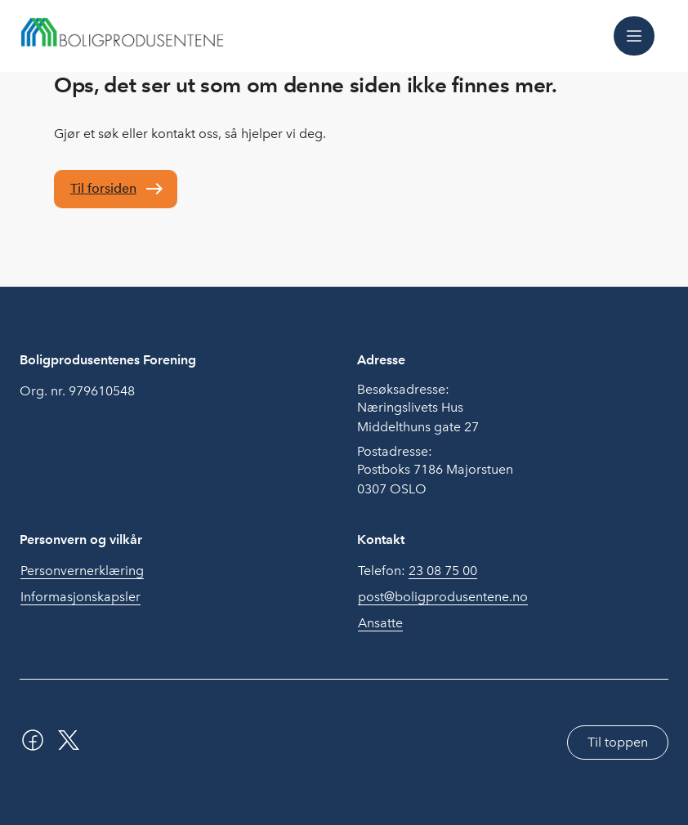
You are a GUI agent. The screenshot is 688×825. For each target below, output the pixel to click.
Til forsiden (103, 188)
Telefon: (417, 571)
